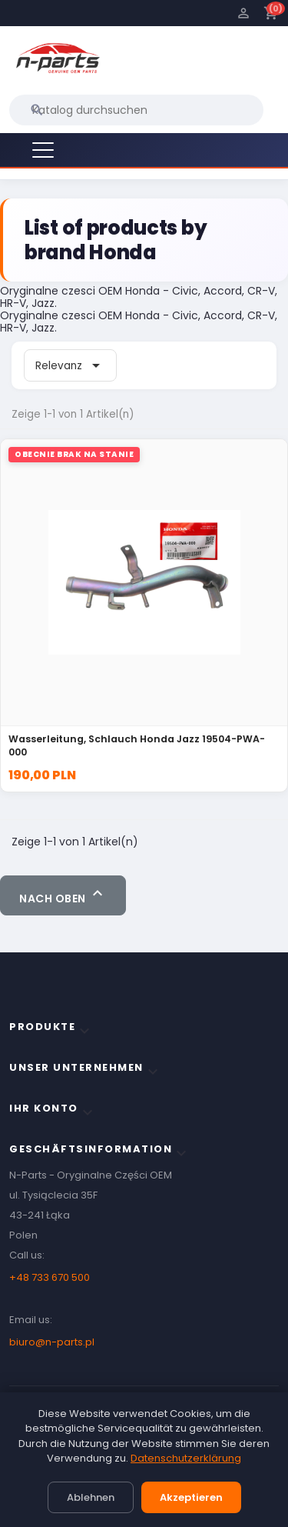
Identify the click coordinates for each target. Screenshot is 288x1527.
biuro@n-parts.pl (51, 1342)
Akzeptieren (191, 1497)
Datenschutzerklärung (186, 1458)
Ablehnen (90, 1497)
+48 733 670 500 (49, 1277)
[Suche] (136, 110)
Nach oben (63, 895)
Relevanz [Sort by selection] (70, 365)
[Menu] (43, 150)
